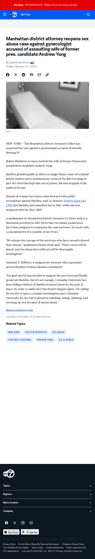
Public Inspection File (76, 548)
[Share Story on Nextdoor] (31, 75)
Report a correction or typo (19, 310)
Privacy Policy (9, 544)
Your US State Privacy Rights (16, 548)
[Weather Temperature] (78, 14)
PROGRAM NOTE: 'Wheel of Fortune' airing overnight (47, 5)
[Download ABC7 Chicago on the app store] (11, 532)
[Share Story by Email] (39, 75)
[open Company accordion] (47, 511)
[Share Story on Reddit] (23, 75)
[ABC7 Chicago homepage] (13, 14)
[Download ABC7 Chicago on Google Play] (30, 532)
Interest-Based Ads (55, 548)
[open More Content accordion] (47, 502)
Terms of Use (37, 548)
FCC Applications (11, 551)
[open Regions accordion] (47, 494)
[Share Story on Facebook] (8, 75)
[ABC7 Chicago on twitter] (14, 523)
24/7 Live (25, 14)
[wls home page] (8, 473)
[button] (4, 14)
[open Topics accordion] (47, 486)
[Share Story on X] (16, 75)
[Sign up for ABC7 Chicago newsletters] (31, 523)
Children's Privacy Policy (73, 544)
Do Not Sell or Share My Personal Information (39, 544)
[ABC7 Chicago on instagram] (23, 523)
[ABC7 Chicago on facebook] (6, 523)
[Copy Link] (47, 75)
